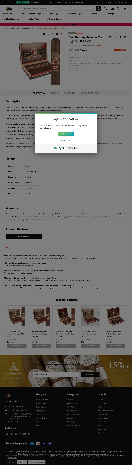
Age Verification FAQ (66, 140)
